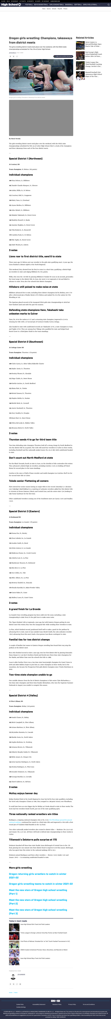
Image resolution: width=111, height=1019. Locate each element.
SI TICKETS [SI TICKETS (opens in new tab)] (23, 1)
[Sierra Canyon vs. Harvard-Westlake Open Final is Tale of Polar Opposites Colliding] (89, 45)
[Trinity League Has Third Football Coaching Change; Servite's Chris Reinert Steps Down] (89, 65)
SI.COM (3, 1)
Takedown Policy (56, 1004)
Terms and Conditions (89, 1004)
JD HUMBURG (21, 974)
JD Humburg (12, 52)
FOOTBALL (29, 5)
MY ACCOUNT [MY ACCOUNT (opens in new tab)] (45, 1)
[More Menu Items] (100, 5)
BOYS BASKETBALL (41, 5)
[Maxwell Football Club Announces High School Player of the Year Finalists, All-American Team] (89, 75)
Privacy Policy (72, 1004)
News (43, 9)
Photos (65, 9)
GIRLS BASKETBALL (57, 5)
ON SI (8, 1)
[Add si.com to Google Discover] (63, 56)
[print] (20, 984)
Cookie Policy (20, 1004)
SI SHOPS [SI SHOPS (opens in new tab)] (37, 1)
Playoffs (60, 9)
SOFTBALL (78, 5)
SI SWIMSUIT (14, 1)
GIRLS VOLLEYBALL (90, 5)
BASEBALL (69, 5)
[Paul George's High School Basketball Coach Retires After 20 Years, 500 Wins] (89, 55)
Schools (54, 9)
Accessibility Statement (39, 1004)
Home (10, 992)
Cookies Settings (21, 1007)
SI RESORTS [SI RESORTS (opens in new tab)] (30, 1)
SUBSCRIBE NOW (55, 1)
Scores (49, 9)
